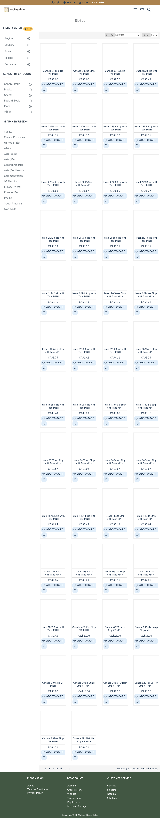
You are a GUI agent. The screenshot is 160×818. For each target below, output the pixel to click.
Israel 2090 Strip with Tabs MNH (84, 295)
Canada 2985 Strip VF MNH (53, 73)
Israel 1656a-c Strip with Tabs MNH (146, 462)
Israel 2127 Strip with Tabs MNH (146, 240)
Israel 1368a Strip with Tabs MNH (53, 573)
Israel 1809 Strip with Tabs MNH (84, 406)
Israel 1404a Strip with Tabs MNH (146, 518)
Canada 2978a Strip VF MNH (53, 740)
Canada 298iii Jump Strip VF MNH (84, 685)
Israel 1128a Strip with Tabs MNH (146, 573)
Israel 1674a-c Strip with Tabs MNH (115, 462)
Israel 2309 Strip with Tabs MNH (84, 128)
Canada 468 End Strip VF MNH (84, 629)
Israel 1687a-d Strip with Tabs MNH (84, 462)
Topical (9, 58)
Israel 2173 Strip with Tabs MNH (146, 73)
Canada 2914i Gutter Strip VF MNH (84, 740)
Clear (29, 29)
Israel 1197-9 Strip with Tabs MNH (115, 573)
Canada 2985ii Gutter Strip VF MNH (115, 685)
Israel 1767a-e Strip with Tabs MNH (146, 406)
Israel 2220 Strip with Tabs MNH (115, 184)
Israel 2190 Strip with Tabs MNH (84, 240)
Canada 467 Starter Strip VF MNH (115, 629)
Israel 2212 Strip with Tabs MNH (52, 240)
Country (9, 45)
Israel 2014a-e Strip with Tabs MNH (146, 295)
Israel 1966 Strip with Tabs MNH (84, 351)
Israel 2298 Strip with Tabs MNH (115, 128)
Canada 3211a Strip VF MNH (115, 73)
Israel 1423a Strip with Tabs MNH (115, 518)
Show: (146, 35)
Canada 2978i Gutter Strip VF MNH (146, 685)
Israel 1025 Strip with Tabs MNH (52, 629)
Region (9, 38)
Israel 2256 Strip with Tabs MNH (53, 184)
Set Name (10, 64)
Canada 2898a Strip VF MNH (84, 73)
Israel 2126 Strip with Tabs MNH (52, 295)
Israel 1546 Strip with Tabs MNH (53, 518)
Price (8, 51)
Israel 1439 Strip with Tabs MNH (84, 518)
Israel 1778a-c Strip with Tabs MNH (115, 406)
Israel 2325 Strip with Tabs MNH (53, 128)
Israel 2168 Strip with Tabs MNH (115, 240)
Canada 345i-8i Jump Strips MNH (146, 629)
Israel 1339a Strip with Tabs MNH (84, 573)
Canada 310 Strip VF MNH (53, 685)
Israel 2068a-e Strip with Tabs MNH (115, 295)
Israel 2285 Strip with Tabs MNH (146, 128)
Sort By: (109, 35)
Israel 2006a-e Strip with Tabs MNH (53, 351)
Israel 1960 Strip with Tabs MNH (115, 351)
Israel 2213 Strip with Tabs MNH (146, 184)
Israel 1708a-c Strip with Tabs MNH (53, 462)
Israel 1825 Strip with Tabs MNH (52, 406)
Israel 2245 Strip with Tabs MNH (84, 184)
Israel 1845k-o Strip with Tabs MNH (146, 351)
